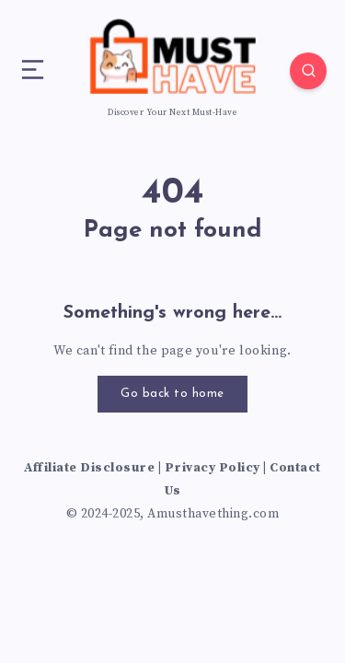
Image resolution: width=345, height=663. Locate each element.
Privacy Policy (212, 467)
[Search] (308, 70)
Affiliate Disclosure (89, 467)
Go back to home (172, 394)
